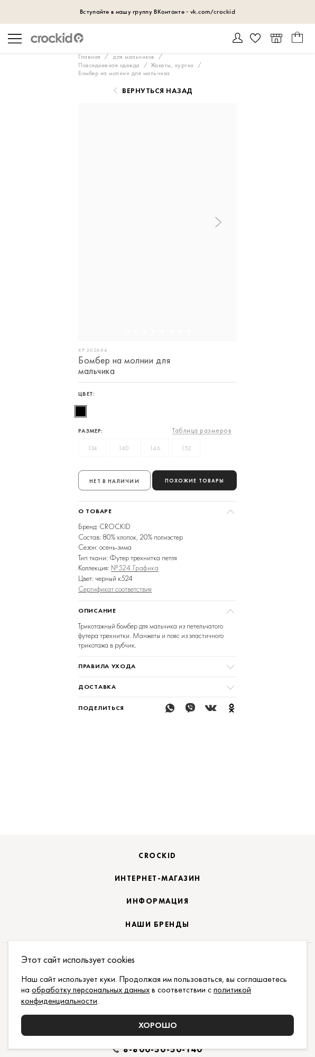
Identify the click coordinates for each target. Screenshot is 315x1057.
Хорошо (157, 1025)
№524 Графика (135, 568)
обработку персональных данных (91, 989)
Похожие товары (194, 480)
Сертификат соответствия (115, 589)
